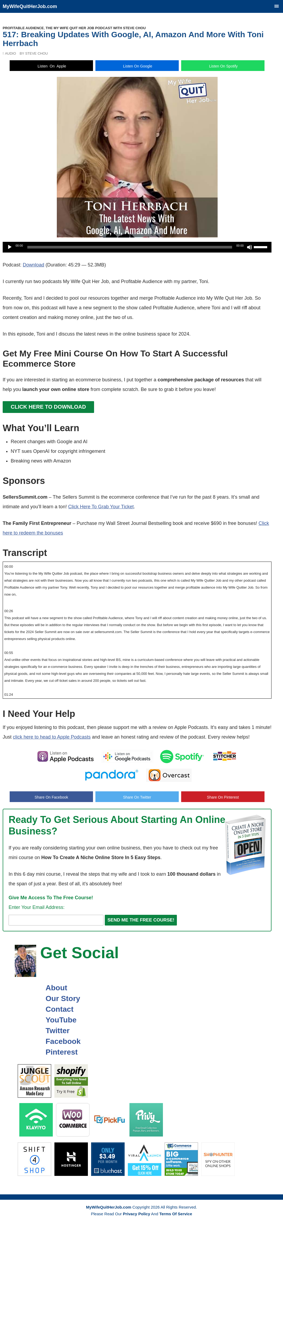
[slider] (129, 247)
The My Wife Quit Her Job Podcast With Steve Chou (96, 28)
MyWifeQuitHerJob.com (30, 6)
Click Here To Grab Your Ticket (101, 506)
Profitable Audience (23, 28)
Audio (10, 53)
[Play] (9, 247)
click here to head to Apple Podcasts (52, 737)
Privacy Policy (136, 1214)
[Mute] (249, 247)
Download (33, 265)
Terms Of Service (175, 1214)
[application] (137, 247)
